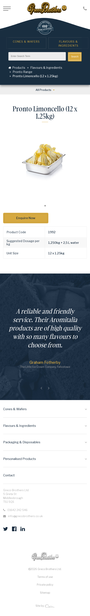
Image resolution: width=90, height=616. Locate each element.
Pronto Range (22, 72)
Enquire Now (25, 218)
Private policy (45, 584)
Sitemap (45, 592)
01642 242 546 (17, 510)
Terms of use (45, 576)
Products (16, 67)
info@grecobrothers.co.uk (25, 516)
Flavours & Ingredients (68, 43)
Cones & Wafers (26, 41)
